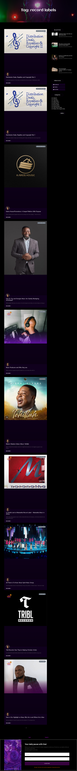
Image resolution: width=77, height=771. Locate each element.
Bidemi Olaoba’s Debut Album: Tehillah (17, 444)
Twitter (55, 87)
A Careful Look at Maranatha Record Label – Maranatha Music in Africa (25, 513)
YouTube (55, 89)
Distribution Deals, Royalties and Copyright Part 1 (20, 135)
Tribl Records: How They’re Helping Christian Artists (21, 650)
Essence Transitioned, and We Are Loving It (65, 56)
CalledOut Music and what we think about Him (65, 34)
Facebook (56, 84)
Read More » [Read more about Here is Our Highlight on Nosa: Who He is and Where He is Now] (8, 723)
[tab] (29, 738)
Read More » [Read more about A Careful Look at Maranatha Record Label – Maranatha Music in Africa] (8, 521)
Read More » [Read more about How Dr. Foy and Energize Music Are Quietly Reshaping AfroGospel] (8, 306)
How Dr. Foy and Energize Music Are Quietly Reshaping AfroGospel (22, 299)
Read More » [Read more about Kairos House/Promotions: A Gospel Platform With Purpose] (8, 217)
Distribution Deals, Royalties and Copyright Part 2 (20, 77)
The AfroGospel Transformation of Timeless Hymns (65, 70)
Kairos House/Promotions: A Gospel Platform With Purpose (23, 212)
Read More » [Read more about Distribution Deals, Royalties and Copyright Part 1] (8, 140)
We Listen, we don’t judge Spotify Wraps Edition (64, 44)
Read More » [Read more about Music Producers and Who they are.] (8, 373)
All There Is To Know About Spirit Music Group (20, 583)
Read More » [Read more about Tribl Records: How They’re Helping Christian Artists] (8, 656)
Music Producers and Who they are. (16, 368)
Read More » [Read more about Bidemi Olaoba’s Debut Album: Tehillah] (8, 451)
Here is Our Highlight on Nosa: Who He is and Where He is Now (25, 718)
